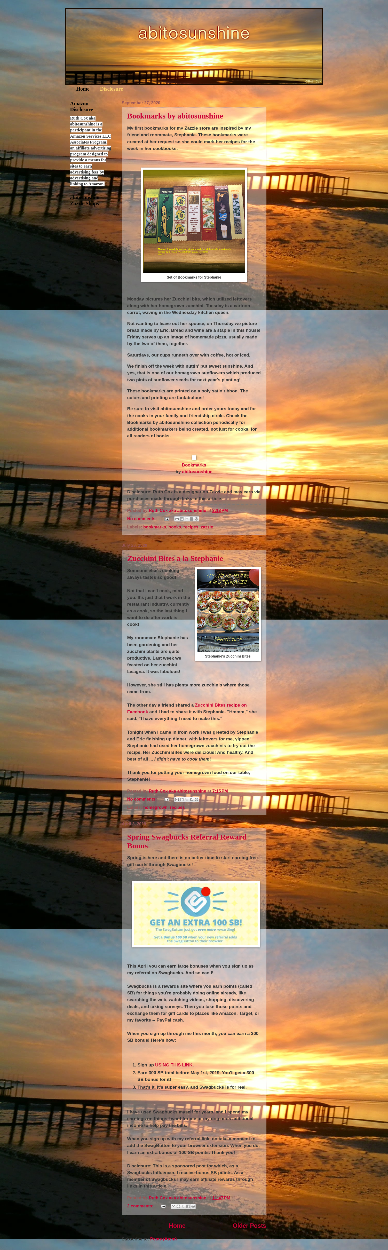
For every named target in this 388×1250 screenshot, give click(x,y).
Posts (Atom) (163, 1239)
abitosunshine (197, 471)
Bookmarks (194, 465)
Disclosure (111, 89)
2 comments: (141, 1206)
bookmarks (154, 527)
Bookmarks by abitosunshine (175, 116)
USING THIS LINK (174, 1064)
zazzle (207, 527)
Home (83, 89)
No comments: (142, 518)
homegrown (155, 807)
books (175, 527)
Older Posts (249, 1225)
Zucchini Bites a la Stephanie (175, 558)
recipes (190, 527)
